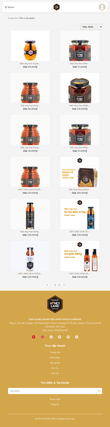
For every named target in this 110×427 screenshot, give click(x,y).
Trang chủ (55, 352)
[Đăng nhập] (102, 7)
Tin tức (55, 368)
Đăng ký (55, 404)
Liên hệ (55, 373)
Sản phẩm (55, 362)
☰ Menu (9, 7)
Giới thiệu (55, 357)
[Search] (99, 391)
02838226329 (60, 330)
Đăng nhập (55, 399)
